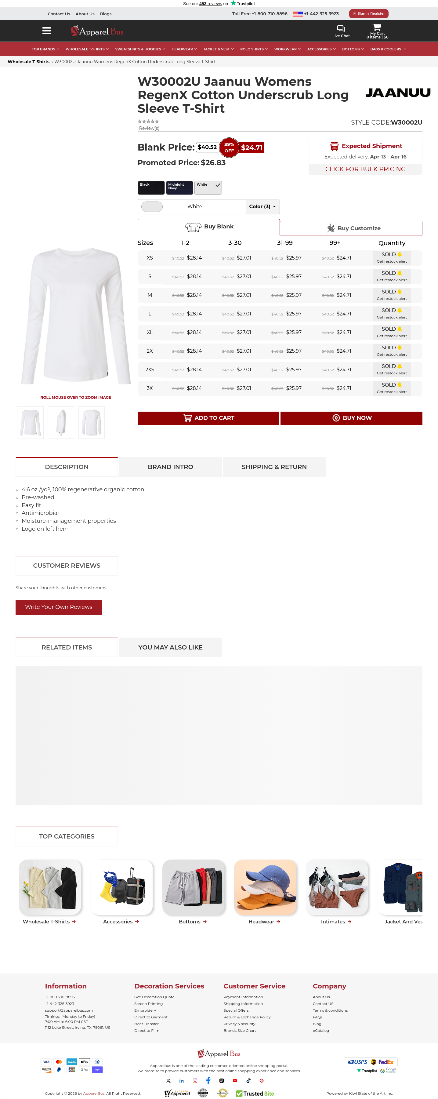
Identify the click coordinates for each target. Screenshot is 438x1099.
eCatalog (321, 1030)
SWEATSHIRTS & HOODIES (138, 49)
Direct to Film (146, 1030)
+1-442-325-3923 (316, 13)
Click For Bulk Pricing (365, 169)
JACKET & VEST (216, 49)
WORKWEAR (285, 49)
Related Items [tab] (67, 647)
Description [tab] (67, 467)
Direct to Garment (151, 1017)
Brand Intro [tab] (170, 467)
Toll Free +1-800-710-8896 (260, 13)
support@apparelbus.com (69, 1010)
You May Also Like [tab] (171, 647)
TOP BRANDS (43, 49)
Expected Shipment (366, 146)
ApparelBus (93, 1093)
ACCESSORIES (319, 49)
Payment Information (243, 997)
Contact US (323, 1003)
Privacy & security (239, 1023)
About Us (85, 13)
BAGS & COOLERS (385, 49)
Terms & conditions (330, 1010)
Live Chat (341, 31)
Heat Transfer (146, 1023)
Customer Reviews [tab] (67, 565)
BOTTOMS (351, 49)
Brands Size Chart (240, 1030)
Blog (317, 1023)
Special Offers (236, 1010)
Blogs (106, 13)
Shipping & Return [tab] (274, 467)
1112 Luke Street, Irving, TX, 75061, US (77, 1027)
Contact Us (59, 13)
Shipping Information (243, 1003)
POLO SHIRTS (252, 49)
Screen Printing (148, 1003)
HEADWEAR (182, 49)
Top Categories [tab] (67, 836)
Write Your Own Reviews (58, 607)
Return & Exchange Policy (247, 1017)
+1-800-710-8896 (60, 997)
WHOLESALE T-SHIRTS (85, 49)
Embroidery (145, 1010)
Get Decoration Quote (154, 997)
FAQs (318, 1017)
